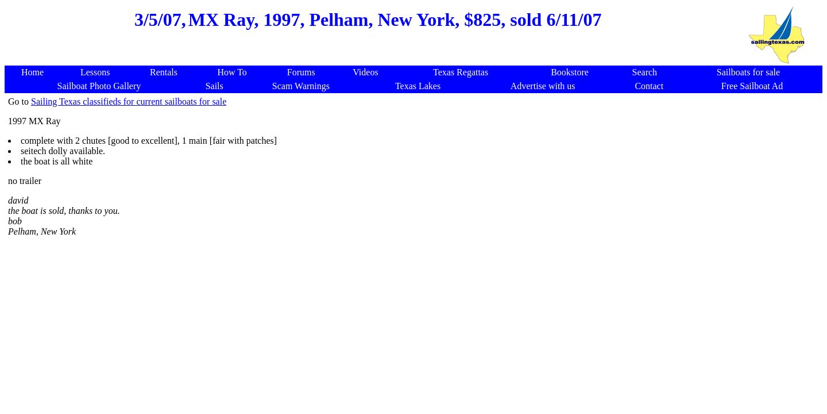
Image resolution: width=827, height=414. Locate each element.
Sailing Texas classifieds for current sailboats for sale (128, 101)
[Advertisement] (368, 58)
